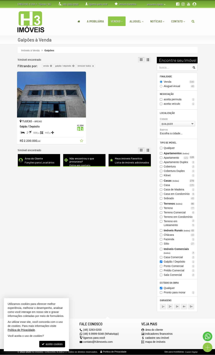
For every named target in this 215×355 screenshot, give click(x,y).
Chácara (179, 235)
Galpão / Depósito (179, 262)
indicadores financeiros (158, 334)
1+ (163, 306)
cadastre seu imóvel (157, 338)
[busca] (193, 21)
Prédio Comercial (179, 270)
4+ (184, 306)
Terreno (179, 208)
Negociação (167, 93)
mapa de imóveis (155, 342)
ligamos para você (94, 338)
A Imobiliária (95, 21)
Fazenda (179, 239)
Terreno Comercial (179, 212)
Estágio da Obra (169, 282)
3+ (177, 306)
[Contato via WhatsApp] (207, 336)
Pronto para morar (179, 292)
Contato (178, 21)
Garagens (166, 300)
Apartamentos (179, 154)
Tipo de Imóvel (168, 142)
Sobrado (179, 198)
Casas (179, 181)
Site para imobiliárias (174, 352)
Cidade (164, 119)
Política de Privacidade (114, 352)
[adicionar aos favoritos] (78, 139)
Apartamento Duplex (179, 162)
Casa (179, 185)
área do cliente (154, 330)
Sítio (179, 244)
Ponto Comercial (179, 266)
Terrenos (179, 204)
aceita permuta (179, 99)
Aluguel (136, 21)
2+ (170, 306)
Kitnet (179, 175)
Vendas (117, 21)
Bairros (164, 129)
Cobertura (179, 166)
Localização (167, 113)
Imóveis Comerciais (179, 251)
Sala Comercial (179, 275)
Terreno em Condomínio (179, 217)
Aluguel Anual (179, 86)
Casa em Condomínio (179, 194)
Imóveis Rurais (179, 230)
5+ (191, 306)
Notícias (157, 21)
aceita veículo (179, 103)
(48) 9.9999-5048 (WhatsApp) (101, 334)
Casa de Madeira (179, 189)
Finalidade (166, 76)
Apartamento (176, 158)
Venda (179, 81)
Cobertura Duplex (179, 171)
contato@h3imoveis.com (98, 342)
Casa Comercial (179, 257)
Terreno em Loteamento (179, 223)
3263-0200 (70, 4)
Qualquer (169, 148)
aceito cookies (52, 344)
